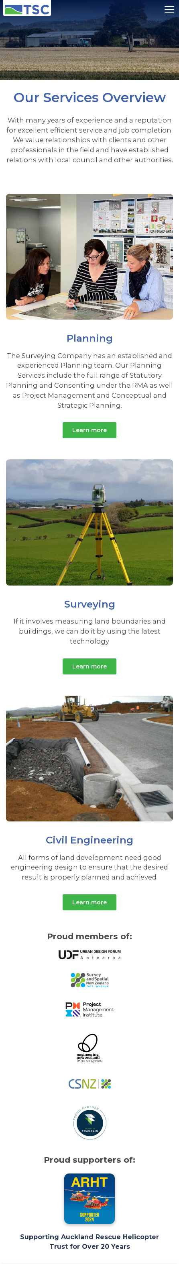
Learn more (89, 430)
